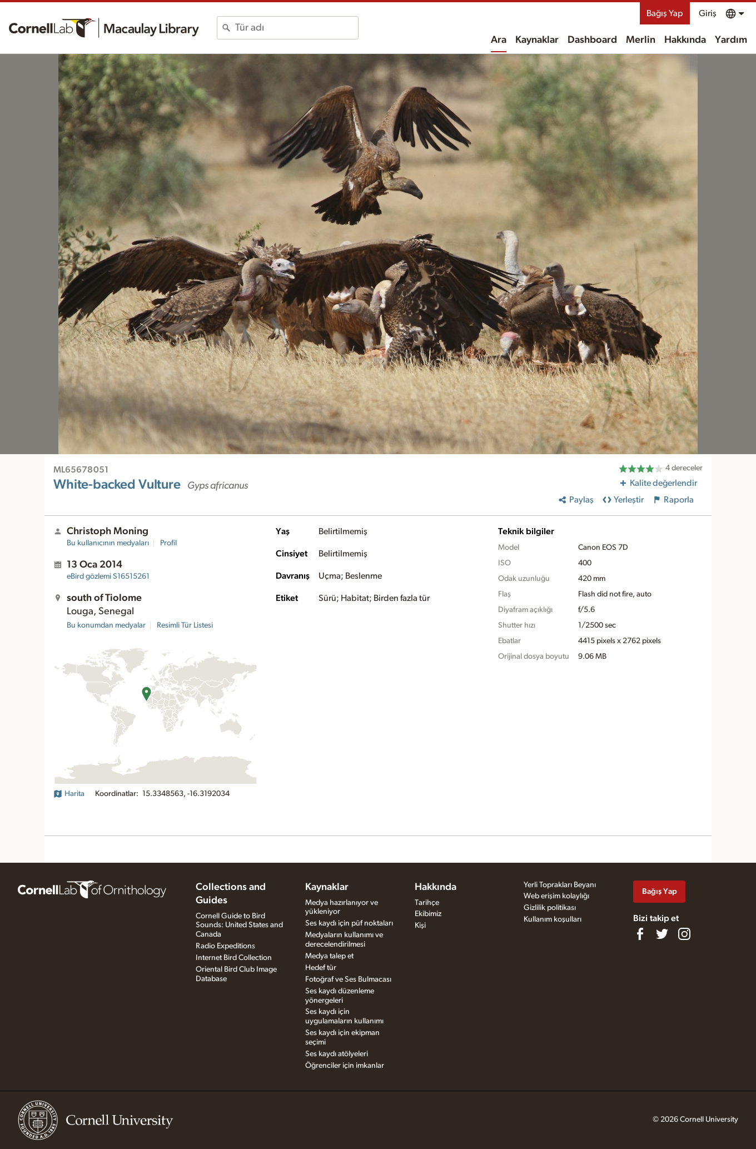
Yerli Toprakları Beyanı (560, 885)
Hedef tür (320, 968)
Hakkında (685, 40)
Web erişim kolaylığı (556, 896)
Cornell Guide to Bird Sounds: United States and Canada (239, 925)
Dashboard (592, 40)
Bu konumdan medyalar (106, 625)
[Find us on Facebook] (639, 934)
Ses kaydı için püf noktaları (349, 923)
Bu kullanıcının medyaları (108, 543)
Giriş (708, 13)
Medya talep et (329, 956)
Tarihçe (427, 903)
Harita (68, 794)
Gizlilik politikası (550, 908)
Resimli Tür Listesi (185, 625)
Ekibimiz (428, 914)
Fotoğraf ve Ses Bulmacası (348, 979)
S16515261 (108, 576)
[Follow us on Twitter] (662, 934)
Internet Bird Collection (234, 958)
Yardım (731, 40)
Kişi (420, 925)
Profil (168, 543)
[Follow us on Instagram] (684, 934)
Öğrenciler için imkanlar (344, 1066)
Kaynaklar (537, 40)
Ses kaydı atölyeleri (336, 1054)
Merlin (640, 40)
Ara (498, 40)
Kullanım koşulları (552, 919)
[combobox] (296, 28)
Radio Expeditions (225, 946)
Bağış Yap (664, 13)
